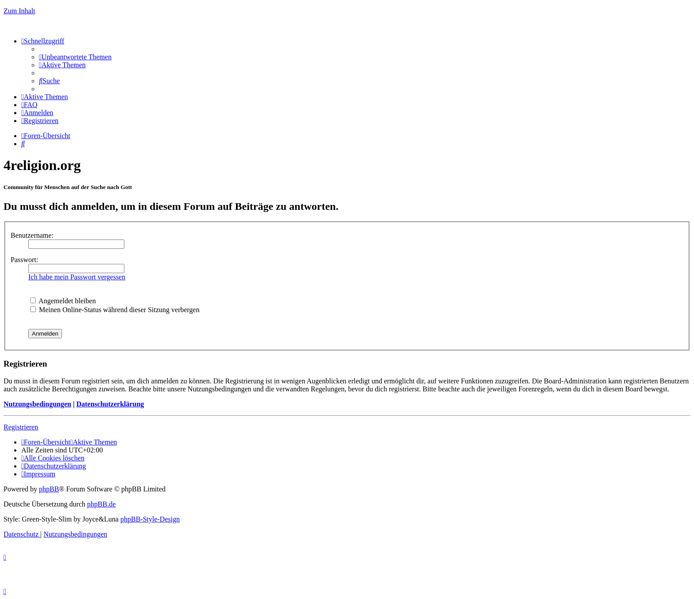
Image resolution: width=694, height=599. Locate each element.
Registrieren (21, 427)
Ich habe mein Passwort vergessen (76, 277)
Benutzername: (32, 235)
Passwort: (24, 259)
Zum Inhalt (19, 11)
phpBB (49, 489)
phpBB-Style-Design (150, 519)
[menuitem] (75, 57)
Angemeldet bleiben (63, 301)
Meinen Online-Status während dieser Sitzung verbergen (115, 309)
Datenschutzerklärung (110, 404)
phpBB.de (101, 504)
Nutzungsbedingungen (37, 404)
